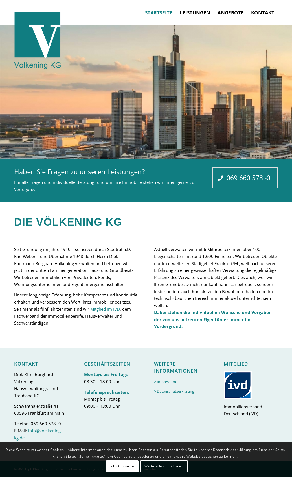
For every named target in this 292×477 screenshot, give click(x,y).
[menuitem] (158, 12)
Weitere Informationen (164, 466)
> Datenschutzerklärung (174, 391)
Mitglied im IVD (105, 309)
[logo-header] (37, 35)
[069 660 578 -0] (245, 178)
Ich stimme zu (122, 466)
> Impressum (165, 381)
